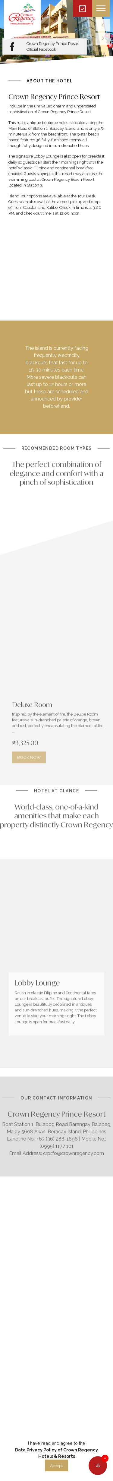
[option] (56, 32)
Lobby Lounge (37, 969)
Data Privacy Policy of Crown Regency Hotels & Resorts (56, 1453)
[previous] (103, 25)
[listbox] (56, 32)
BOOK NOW (29, 770)
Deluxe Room (32, 718)
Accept (56, 1465)
